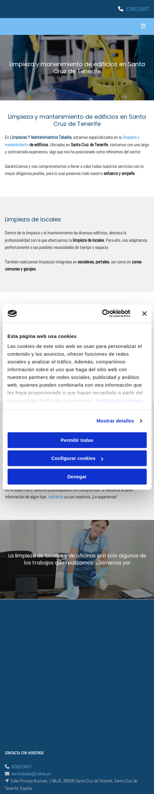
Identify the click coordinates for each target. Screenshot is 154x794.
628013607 (137, 8)
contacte (55, 497)
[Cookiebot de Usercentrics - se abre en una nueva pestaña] (102, 313)
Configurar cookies (77, 458)
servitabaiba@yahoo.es (31, 646)
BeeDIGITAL (139, 758)
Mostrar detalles (115, 420)
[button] (125, 26)
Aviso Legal (14, 692)
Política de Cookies (20, 706)
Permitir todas (77, 440)
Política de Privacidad (22, 699)
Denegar (77, 476)
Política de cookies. (120, 400)
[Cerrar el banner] (144, 313)
